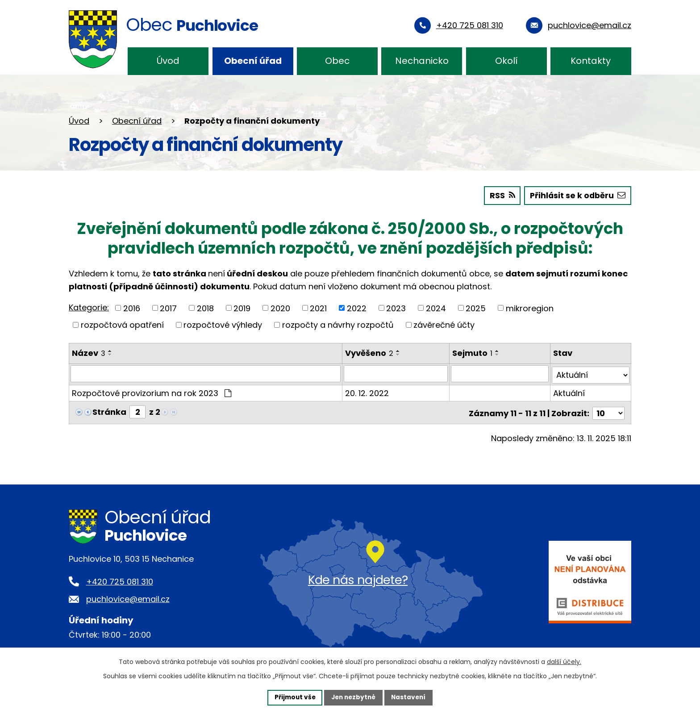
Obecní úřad (253, 60)
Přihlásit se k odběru (576, 195)
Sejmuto (473, 352)
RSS (499, 195)
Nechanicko (422, 60)
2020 (280, 307)
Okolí (506, 60)
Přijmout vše (292, 697)
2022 (357, 307)
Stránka (109, 410)
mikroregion (530, 307)
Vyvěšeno (370, 352)
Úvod (168, 60)
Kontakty (591, 60)
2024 (436, 307)
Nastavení (411, 697)
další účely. (564, 661)
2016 (131, 307)
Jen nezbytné (353, 697)
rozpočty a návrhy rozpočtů (338, 324)
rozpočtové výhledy (222, 324)
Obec (337, 60)
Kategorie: (89, 307)
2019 (241, 307)
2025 (476, 307)
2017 (168, 307)
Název (88, 352)
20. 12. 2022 (367, 391)
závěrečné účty (444, 324)
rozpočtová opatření (122, 324)
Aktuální (569, 391)
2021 (318, 307)
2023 (396, 307)
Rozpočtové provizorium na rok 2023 (151, 391)
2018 (205, 307)
